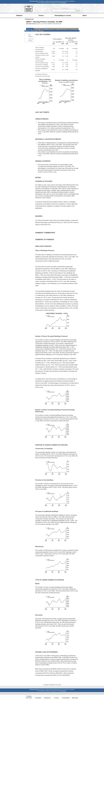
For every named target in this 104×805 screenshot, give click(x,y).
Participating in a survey (63, 15)
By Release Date (29, 19)
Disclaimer (47, 698)
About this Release (30, 39)
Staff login (75, 698)
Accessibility (66, 698)
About (84, 15)
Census (41, 15)
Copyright (38, 698)
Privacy (56, 698)
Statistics (19, 15)
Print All (41, 30)
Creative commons (29, 697)
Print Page (34, 30)
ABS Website (63, 2)
